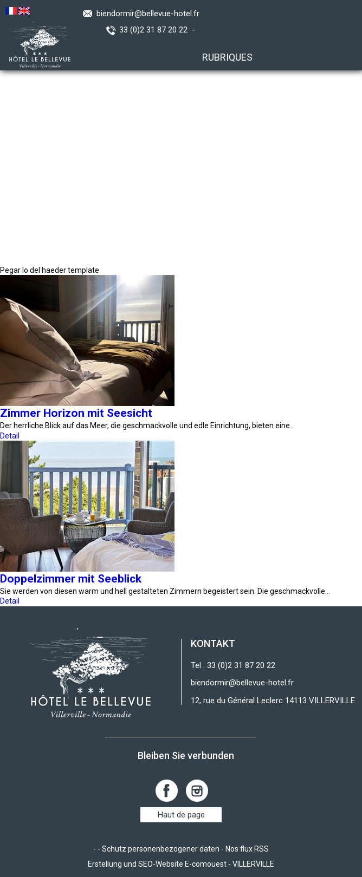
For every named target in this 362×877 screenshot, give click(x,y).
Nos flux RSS (247, 849)
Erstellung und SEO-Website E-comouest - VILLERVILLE (181, 864)
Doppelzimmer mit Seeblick (70, 578)
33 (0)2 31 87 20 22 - (159, 30)
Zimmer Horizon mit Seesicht (76, 413)
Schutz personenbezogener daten (160, 849)
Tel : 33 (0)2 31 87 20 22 (233, 665)
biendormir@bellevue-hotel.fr (147, 13)
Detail (10, 435)
